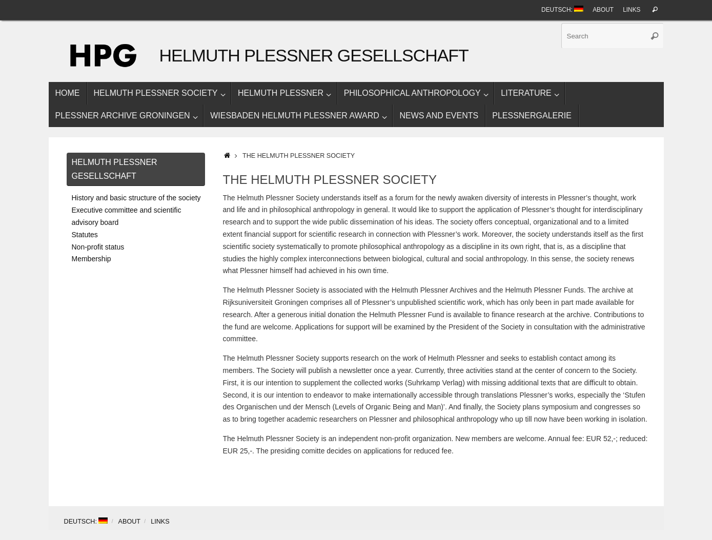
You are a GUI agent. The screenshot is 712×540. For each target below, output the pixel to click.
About (603, 9)
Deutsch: (562, 9)
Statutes (85, 235)
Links (631, 9)
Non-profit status (98, 247)
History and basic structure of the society (136, 198)
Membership (91, 259)
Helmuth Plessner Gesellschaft (314, 55)
